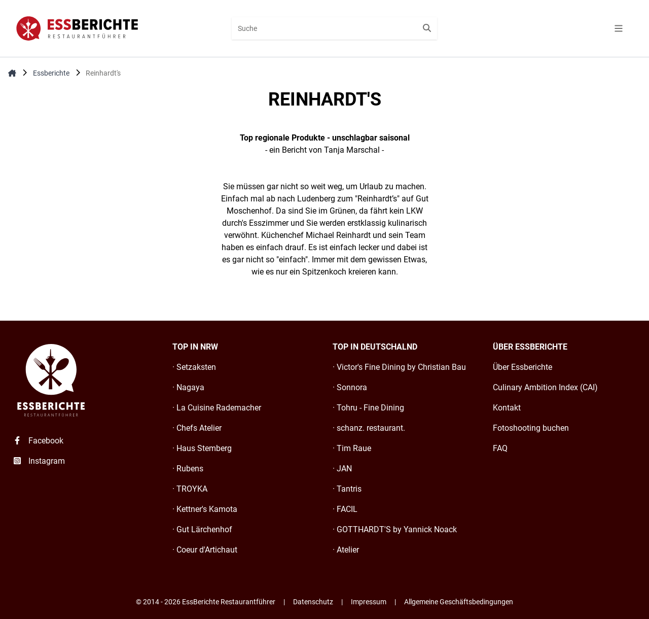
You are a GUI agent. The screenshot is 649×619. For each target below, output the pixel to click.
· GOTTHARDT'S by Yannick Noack (395, 529)
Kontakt (507, 407)
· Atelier (346, 550)
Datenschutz (313, 602)
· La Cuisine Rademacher (216, 407)
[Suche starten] (427, 28)
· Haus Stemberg (202, 448)
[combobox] (334, 28)
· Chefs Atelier (197, 428)
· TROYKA (189, 489)
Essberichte (51, 73)
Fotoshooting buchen (531, 428)
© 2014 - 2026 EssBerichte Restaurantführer (205, 602)
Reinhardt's (103, 73)
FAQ (500, 448)
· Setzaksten (194, 367)
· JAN (342, 468)
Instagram (38, 461)
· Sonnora (350, 387)
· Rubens (187, 468)
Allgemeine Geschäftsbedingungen (458, 602)
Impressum (368, 602)
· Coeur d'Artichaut (204, 550)
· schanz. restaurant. (369, 428)
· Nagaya (188, 387)
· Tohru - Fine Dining (368, 407)
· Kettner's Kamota (204, 509)
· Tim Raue (352, 448)
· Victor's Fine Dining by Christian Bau (399, 367)
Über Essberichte (522, 367)
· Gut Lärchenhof (202, 529)
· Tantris (347, 489)
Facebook (37, 440)
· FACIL (345, 509)
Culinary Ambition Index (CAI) (545, 387)
